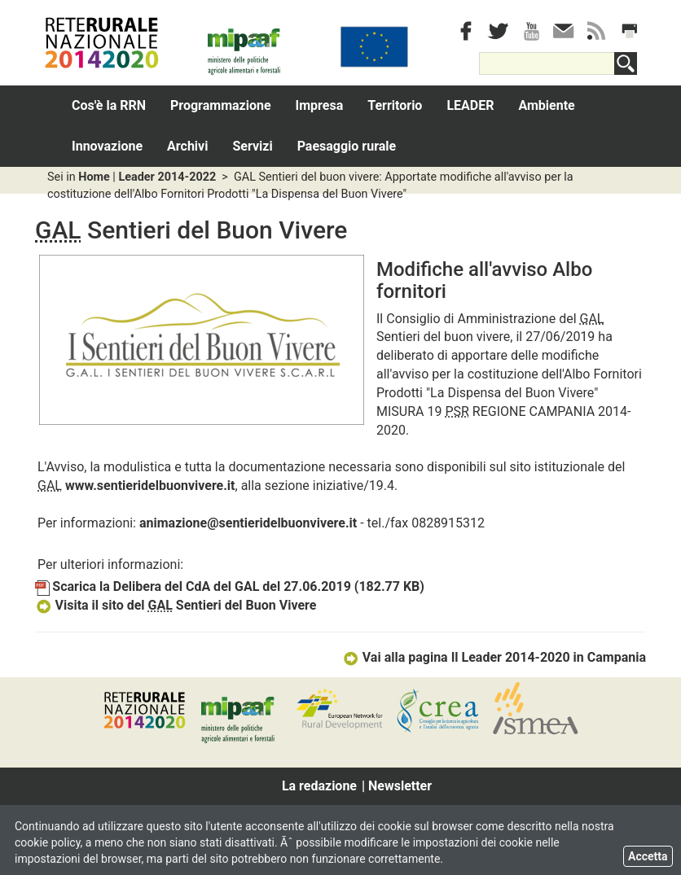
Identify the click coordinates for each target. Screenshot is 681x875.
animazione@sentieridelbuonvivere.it (248, 523)
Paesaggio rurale (347, 146)
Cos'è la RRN (109, 105)
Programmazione (220, 105)
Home (94, 177)
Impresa (320, 105)
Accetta (648, 856)
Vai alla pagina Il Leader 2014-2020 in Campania (494, 657)
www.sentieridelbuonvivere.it (150, 485)
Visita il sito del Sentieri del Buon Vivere (175, 605)
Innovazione (107, 146)
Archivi (187, 146)
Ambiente (546, 105)
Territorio (394, 105)
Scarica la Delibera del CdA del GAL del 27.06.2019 (229, 586)
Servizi (252, 146)
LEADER (470, 105)
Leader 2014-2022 (167, 177)
